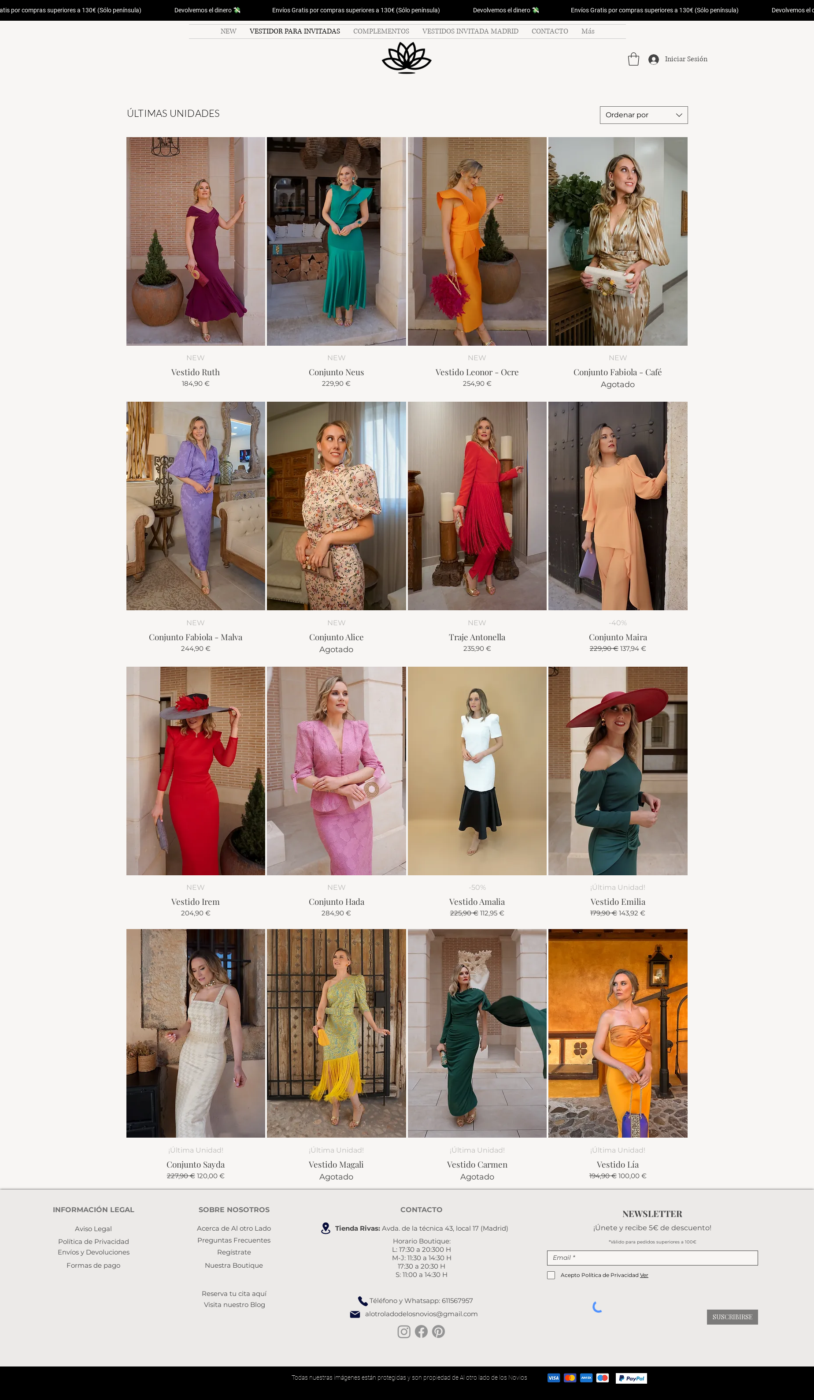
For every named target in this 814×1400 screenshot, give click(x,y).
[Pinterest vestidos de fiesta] (438, 1331)
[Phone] (363, 1301)
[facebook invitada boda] (421, 1331)
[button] (633, 59)
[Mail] (355, 1314)
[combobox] (644, 115)
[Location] (325, 1228)
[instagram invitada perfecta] (404, 1331)
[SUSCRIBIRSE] (732, 1317)
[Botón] (407, 59)
